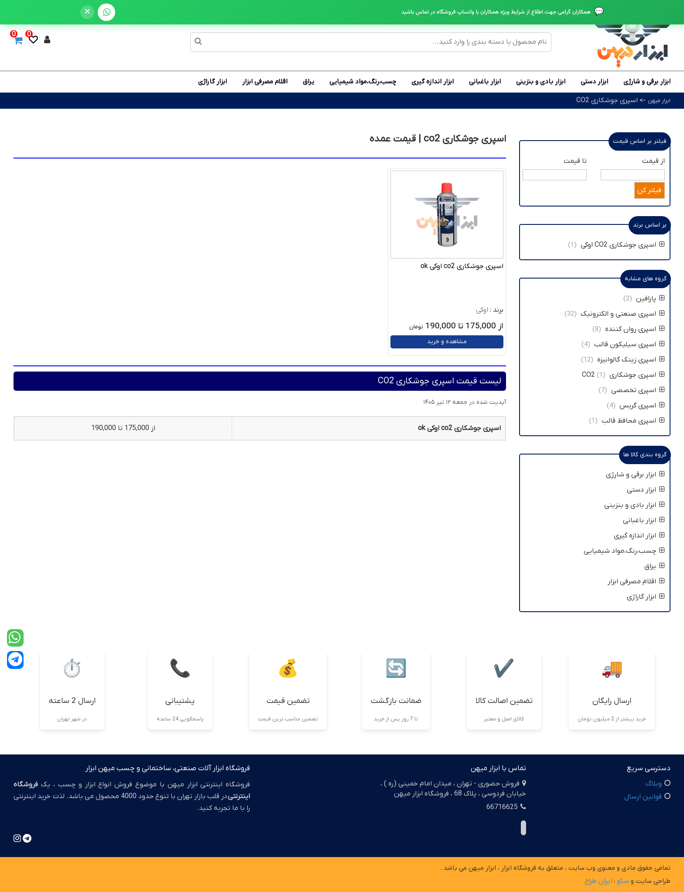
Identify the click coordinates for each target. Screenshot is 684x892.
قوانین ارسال (643, 796)
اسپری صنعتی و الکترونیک (623, 314)
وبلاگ (654, 783)
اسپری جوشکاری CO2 (607, 100)
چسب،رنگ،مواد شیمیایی (362, 81)
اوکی (482, 310)
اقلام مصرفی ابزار (264, 81)
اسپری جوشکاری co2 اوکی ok (462, 266)
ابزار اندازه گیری (432, 81)
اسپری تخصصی (638, 390)
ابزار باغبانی (485, 81)
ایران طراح (598, 881)
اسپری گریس (642, 405)
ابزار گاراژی (212, 81)
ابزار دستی (594, 81)
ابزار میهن (659, 100)
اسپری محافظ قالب (633, 421)
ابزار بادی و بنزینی (540, 81)
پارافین (650, 298)
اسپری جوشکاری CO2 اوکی (623, 245)
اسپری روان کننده (635, 329)
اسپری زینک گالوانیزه (630, 359)
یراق (308, 81)
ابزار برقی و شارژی (646, 81)
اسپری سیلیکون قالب (629, 344)
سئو (623, 881)
